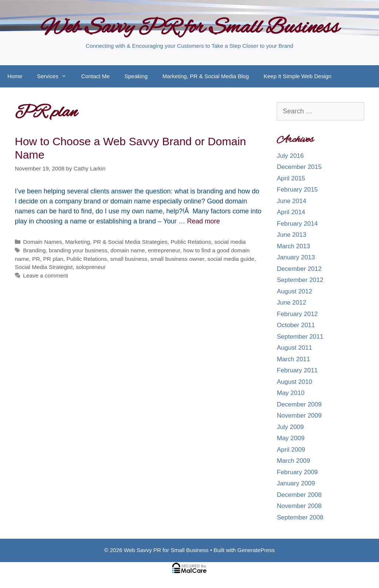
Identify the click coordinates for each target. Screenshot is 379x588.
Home (14, 76)
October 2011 (296, 325)
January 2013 (296, 257)
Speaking (136, 76)
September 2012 (300, 279)
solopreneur (91, 267)
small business (128, 259)
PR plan (53, 259)
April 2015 (291, 178)
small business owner (177, 259)
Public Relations (191, 242)
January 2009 (296, 483)
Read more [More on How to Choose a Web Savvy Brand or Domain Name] (203, 221)
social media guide (230, 259)
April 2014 (291, 212)
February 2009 (297, 472)
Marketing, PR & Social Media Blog (205, 76)
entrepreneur (164, 250)
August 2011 (294, 347)
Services (55, 76)
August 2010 (294, 381)
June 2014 (291, 201)
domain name (128, 250)
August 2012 (294, 291)
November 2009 (299, 415)
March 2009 (293, 460)
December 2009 (299, 404)
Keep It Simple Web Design (297, 76)
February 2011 (297, 370)
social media (230, 242)
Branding (34, 250)
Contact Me (95, 76)
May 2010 (291, 392)
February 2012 (297, 314)
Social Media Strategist (44, 267)
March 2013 (293, 246)
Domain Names (42, 242)
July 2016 (290, 155)
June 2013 (291, 234)
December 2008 (299, 494)
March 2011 (293, 359)
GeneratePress (256, 550)
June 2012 (291, 302)
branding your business (78, 250)
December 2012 (299, 268)
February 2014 (297, 223)
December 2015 (299, 166)
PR (36, 259)
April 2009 (291, 449)
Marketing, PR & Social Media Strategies (116, 242)
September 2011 (300, 336)
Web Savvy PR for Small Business (189, 28)
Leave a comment (45, 275)
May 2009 (291, 438)
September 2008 (300, 517)
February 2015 (297, 189)
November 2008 (299, 505)
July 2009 (290, 427)
